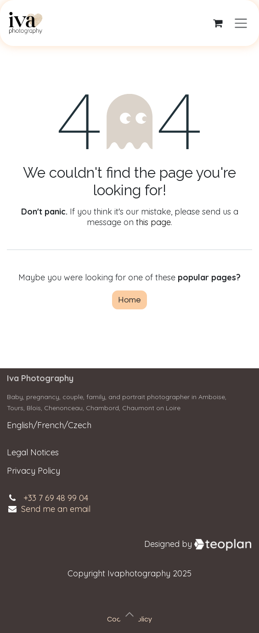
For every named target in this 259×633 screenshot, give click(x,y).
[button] (129, 615)
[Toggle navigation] (241, 23)
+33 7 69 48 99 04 (55, 498)
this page (153, 222)
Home (129, 300)
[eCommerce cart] (218, 23)
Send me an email (55, 509)
